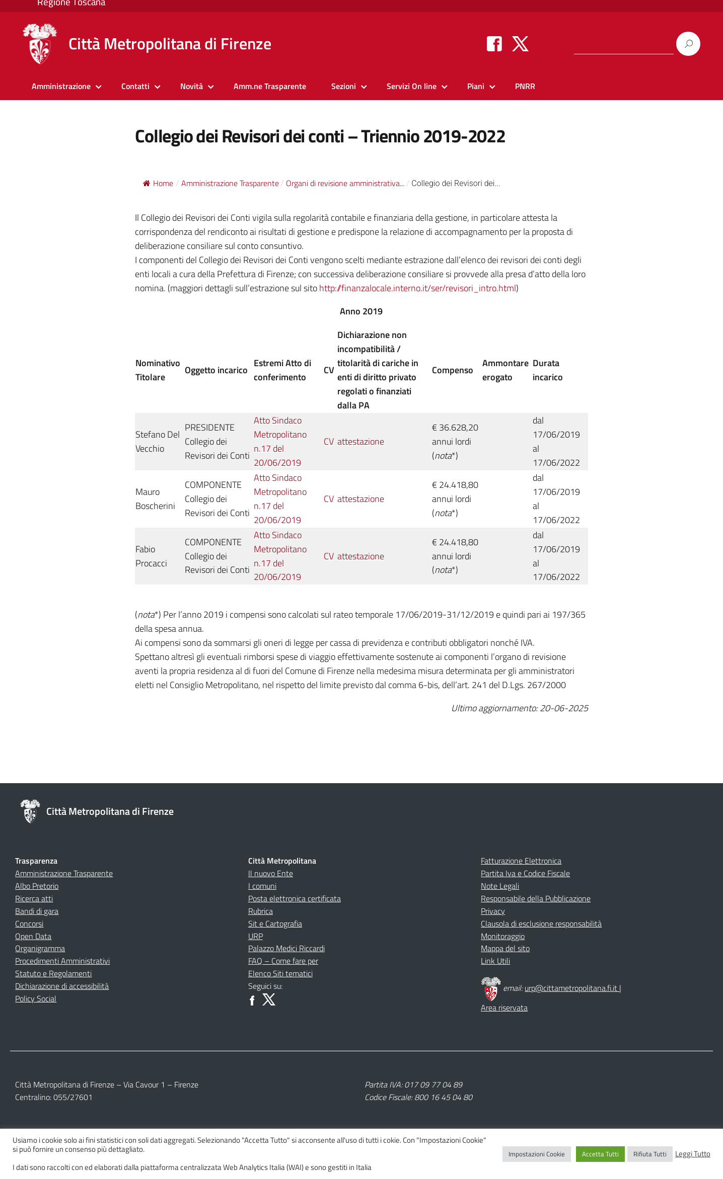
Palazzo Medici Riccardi (286, 948)
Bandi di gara (36, 911)
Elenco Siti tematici (280, 973)
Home (158, 183)
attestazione (360, 441)
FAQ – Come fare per (283, 961)
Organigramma (40, 948)
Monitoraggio (503, 936)
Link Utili (495, 961)
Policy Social (35, 998)
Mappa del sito (505, 948)
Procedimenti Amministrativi (62, 961)
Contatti (135, 86)
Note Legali (500, 886)
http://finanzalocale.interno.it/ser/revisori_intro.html (417, 288)
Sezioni (343, 86)
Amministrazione (61, 86)
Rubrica (260, 911)
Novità (191, 86)
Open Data (33, 936)
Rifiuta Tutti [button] (650, 1154)
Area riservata (504, 1007)
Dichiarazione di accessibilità (62, 986)
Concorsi (29, 923)
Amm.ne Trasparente (270, 86)
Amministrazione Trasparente (64, 873)
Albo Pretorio (36, 886)
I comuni (262, 886)
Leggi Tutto (692, 1153)
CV (329, 441)
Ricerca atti (34, 898)
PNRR (525, 86)
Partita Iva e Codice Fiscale (525, 873)
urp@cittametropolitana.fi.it (572, 988)
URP (255, 936)
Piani (475, 86)
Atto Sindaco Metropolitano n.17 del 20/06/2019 (280, 441)
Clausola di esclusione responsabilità (541, 923)
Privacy (493, 911)
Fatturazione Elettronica (521, 861)
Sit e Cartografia (275, 923)
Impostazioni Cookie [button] (537, 1154)
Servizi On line (412, 86)
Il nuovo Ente (270, 873)
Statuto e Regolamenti (53, 973)
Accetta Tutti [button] (600, 1154)
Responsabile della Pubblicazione (536, 898)
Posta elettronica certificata (294, 898)
